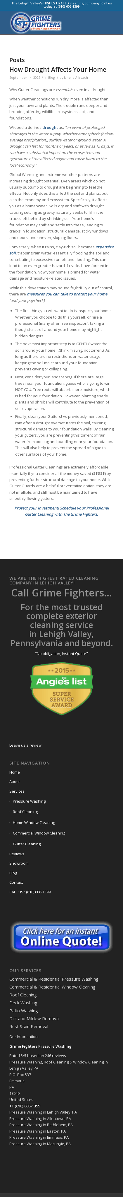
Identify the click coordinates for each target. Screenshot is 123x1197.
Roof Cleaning (25, 811)
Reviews (16, 853)
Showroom (19, 863)
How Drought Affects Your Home (57, 69)
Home (14, 772)
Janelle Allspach (76, 78)
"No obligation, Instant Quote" (61, 653)
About (14, 781)
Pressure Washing (29, 801)
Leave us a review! (25, 745)
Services (17, 791)
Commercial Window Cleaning (39, 833)
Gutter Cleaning (27, 844)
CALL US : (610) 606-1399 (30, 892)
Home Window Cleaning (34, 822)
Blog (51, 78)
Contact (16, 882)
